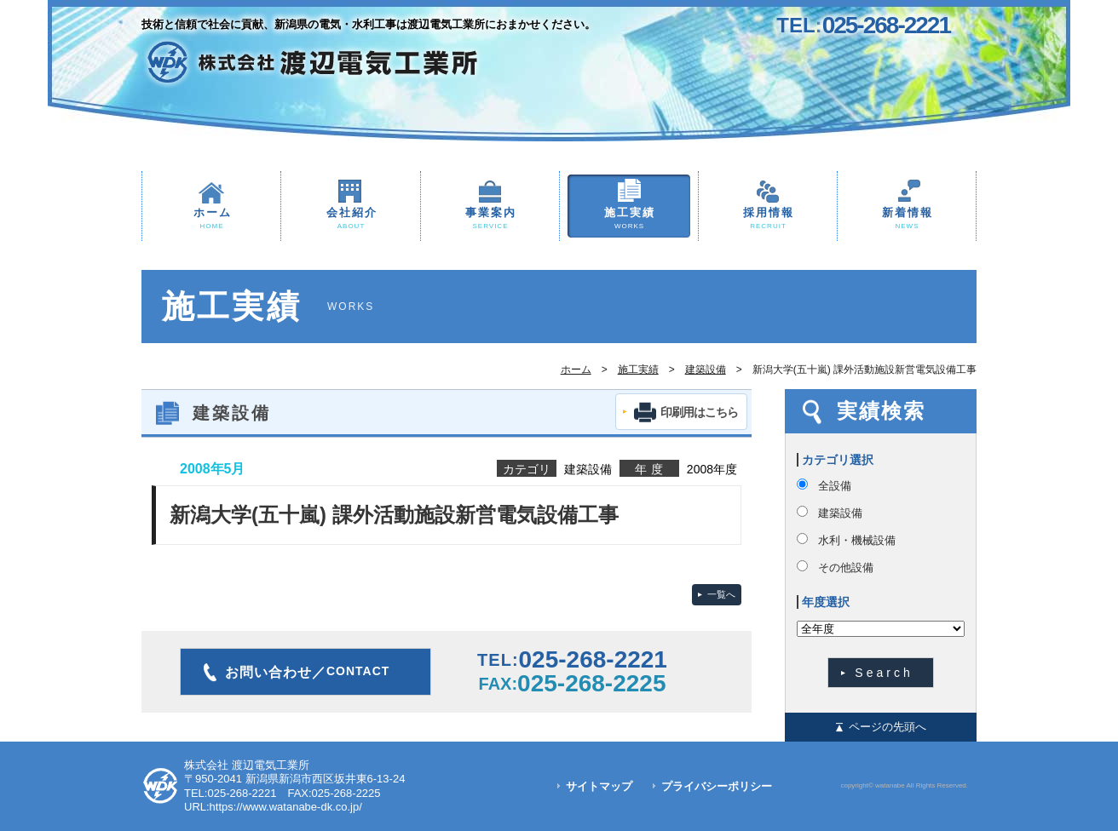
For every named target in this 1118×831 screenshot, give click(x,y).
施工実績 (629, 219)
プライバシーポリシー (716, 786)
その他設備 (845, 567)
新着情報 (907, 219)
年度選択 (826, 602)
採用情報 (768, 219)
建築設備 (705, 369)
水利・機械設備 (857, 540)
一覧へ (721, 594)
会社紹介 (350, 219)
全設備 (834, 485)
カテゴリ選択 (837, 460)
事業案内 (490, 219)
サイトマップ (599, 786)
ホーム (211, 219)
